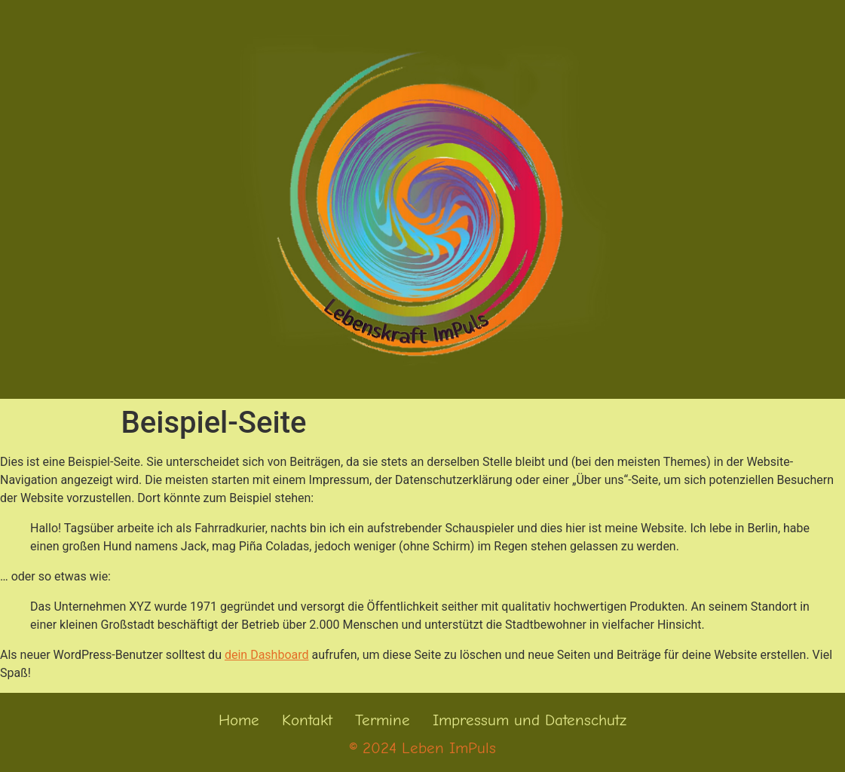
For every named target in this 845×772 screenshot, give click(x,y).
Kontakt (307, 720)
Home (239, 720)
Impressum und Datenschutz (529, 720)
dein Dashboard (267, 655)
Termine (382, 720)
